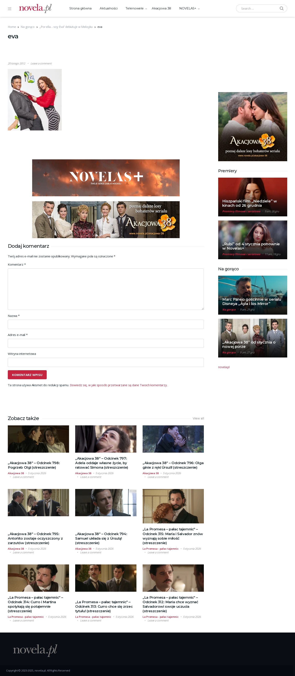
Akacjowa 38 (161, 8)
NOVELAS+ (187, 8)
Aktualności (108, 8)
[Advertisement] (105, 51)
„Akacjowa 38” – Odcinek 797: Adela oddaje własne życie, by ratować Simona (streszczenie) (101, 462)
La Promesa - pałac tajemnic (161, 548)
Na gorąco (28, 27)
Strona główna (80, 8)
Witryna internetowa (22, 354)
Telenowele (135, 8)
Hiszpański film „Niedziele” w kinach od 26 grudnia (249, 203)
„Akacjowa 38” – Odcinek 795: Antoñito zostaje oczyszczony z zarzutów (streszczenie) (35, 538)
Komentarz (17, 264)
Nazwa (14, 316)
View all (198, 418)
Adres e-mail (18, 335)
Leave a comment (41, 63)
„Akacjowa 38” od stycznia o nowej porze (248, 344)
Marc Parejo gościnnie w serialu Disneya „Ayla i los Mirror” (251, 301)
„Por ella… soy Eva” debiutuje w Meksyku (66, 27)
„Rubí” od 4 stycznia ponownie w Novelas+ (251, 246)
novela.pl (224, 367)
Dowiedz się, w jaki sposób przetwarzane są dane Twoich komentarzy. (119, 385)
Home (12, 27)
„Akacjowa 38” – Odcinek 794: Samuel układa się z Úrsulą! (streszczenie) (101, 538)
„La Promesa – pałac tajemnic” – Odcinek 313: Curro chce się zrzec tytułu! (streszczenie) (104, 606)
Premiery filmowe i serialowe (241, 211)
